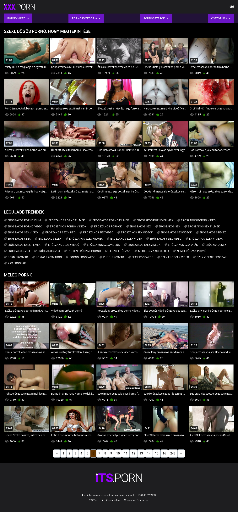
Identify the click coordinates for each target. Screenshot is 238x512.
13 (141, 453)
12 (133, 453)
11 (125, 453)
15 (156, 453)
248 (173, 453)
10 (118, 453)
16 (164, 453)
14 (149, 453)
